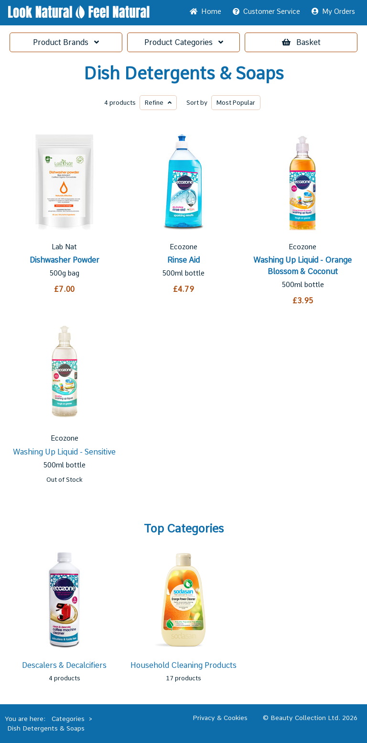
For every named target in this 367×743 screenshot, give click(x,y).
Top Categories (184, 528)
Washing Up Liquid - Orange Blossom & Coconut (302, 265)
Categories (183, 42)
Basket (301, 42)
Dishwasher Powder (64, 260)
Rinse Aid (183, 260)
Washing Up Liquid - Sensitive (64, 451)
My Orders (333, 11)
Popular (235, 102)
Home (205, 11)
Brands (66, 42)
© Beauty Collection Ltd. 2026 (310, 717)
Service (266, 11)
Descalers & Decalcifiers (64, 665)
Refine (158, 102)
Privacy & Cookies (220, 717)
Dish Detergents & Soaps (184, 73)
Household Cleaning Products (183, 665)
